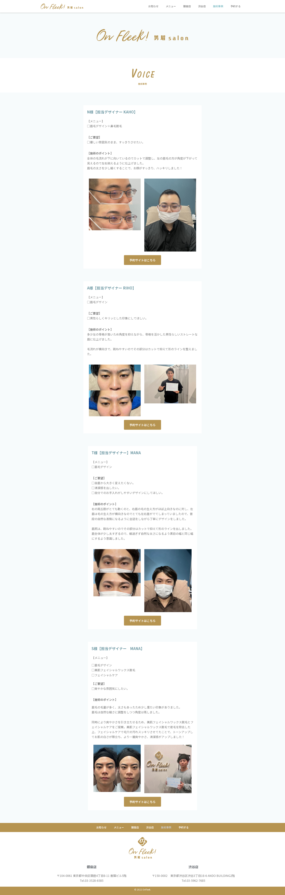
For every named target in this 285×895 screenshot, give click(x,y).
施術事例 (218, 6)
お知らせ (153, 6)
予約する (235, 6)
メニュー (171, 6)
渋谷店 (202, 6)
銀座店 (187, 6)
